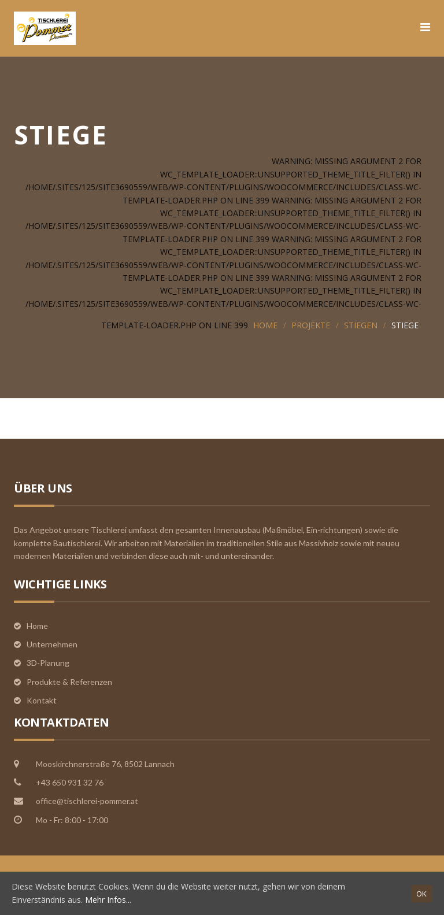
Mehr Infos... (108, 899)
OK (421, 893)
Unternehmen (52, 644)
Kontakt (42, 700)
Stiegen (361, 325)
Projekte (310, 325)
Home (265, 325)
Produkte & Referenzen (69, 682)
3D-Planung (48, 663)
